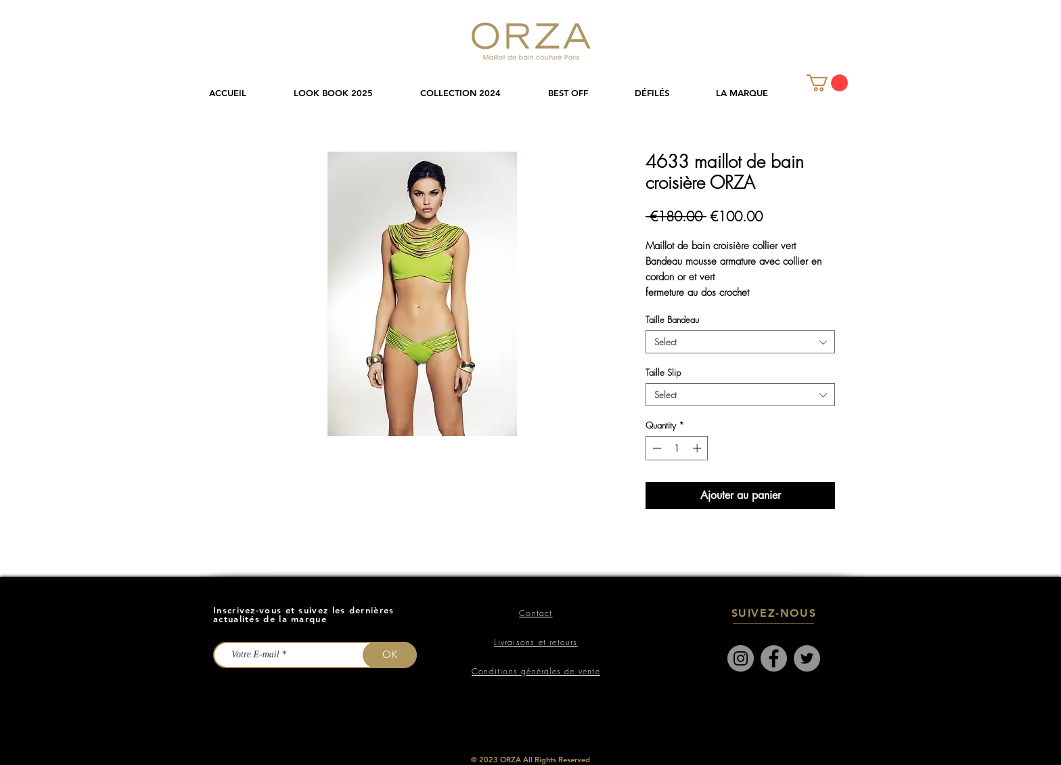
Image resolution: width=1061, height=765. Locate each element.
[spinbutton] (677, 448)
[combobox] (740, 341)
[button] (474, 93)
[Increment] (698, 448)
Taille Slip (663, 372)
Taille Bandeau (672, 319)
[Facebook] (774, 658)
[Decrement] (656, 448)
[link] (827, 82)
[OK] (390, 655)
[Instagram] (740, 658)
